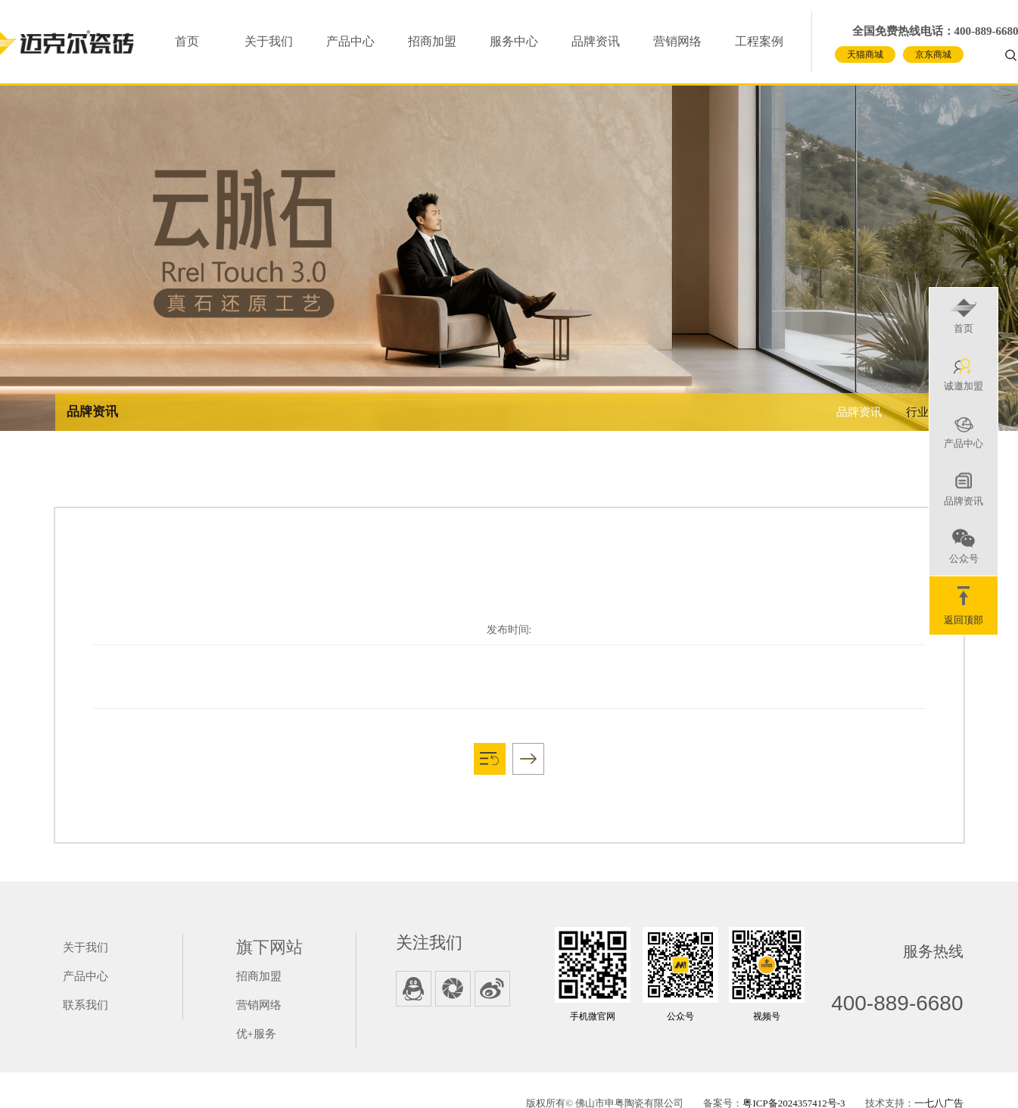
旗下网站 (269, 947)
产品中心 (350, 41)
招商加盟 (432, 41)
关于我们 (268, 41)
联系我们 (85, 1005)
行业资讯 (928, 412)
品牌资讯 (595, 41)
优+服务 (256, 1034)
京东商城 (933, 54)
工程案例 (759, 41)
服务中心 (514, 41)
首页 (187, 41)
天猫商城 (865, 54)
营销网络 (677, 41)
